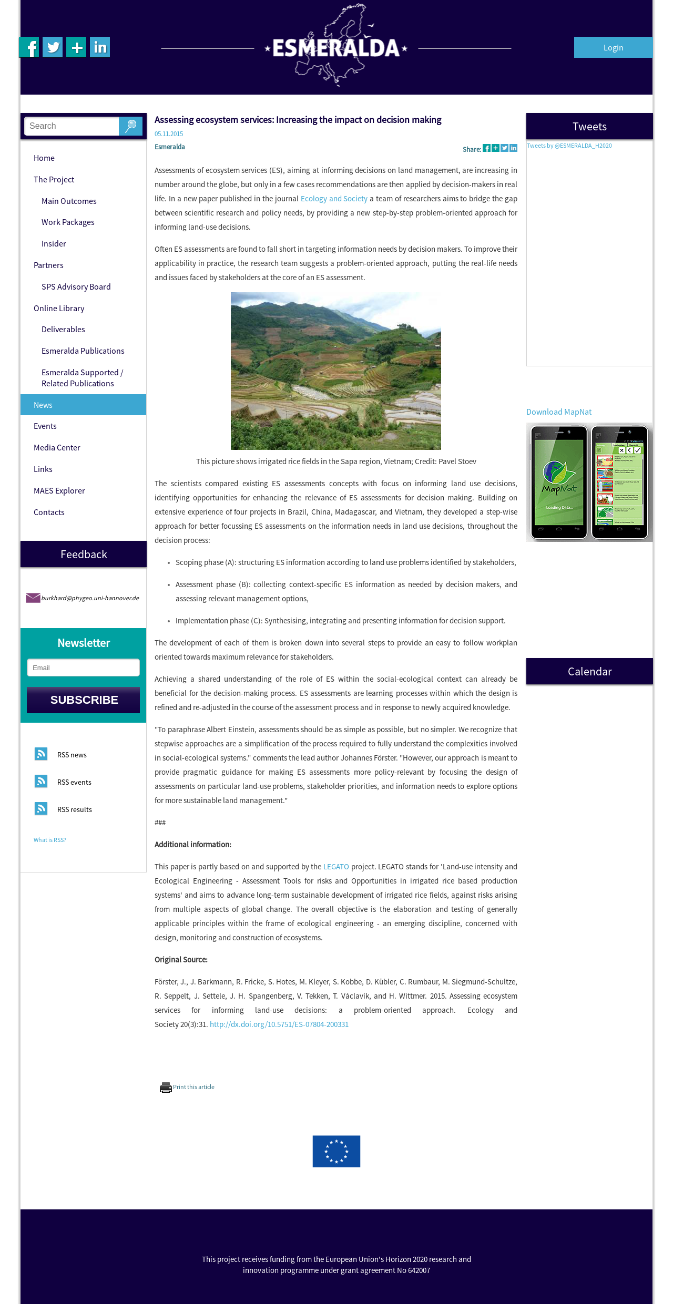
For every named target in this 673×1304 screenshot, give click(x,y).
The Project (54, 179)
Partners (49, 265)
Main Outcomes (69, 201)
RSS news (72, 755)
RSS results (74, 810)
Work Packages (68, 222)
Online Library (59, 308)
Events (45, 425)
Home (44, 157)
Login (614, 47)
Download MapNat (559, 411)
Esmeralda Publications (83, 350)
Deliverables (63, 329)
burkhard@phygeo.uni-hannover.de (90, 598)
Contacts (49, 512)
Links (43, 469)
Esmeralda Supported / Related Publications (83, 377)
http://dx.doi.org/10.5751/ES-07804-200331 (279, 1024)
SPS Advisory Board (76, 286)
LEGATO (336, 866)
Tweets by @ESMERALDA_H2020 (569, 145)
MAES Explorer (59, 490)
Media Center (57, 447)
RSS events (74, 782)
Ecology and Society (334, 198)
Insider (54, 243)
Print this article (187, 1087)
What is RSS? (50, 840)
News (43, 404)
